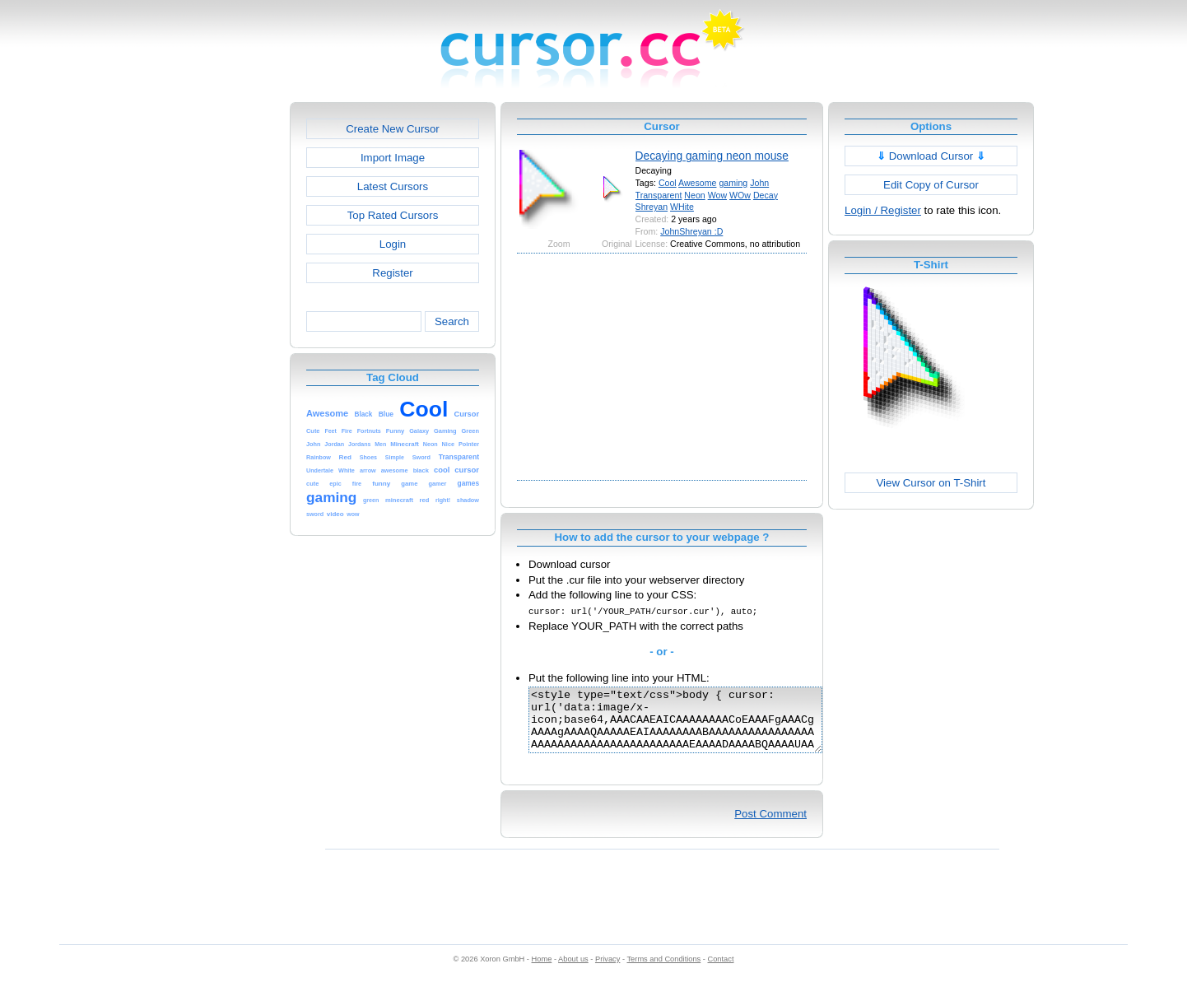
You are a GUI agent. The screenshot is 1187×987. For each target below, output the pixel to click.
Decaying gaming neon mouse (712, 155)
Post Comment (770, 826)
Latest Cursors (392, 186)
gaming (733, 183)
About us (573, 971)
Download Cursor (931, 156)
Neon (694, 195)
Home (542, 971)
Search (452, 321)
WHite (682, 207)
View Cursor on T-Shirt (931, 483)
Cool (668, 183)
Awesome (697, 183)
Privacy (607, 971)
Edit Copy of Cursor (931, 185)
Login (392, 244)
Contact (721, 971)
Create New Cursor (393, 129)
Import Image (393, 157)
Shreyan (651, 207)
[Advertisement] (219, 349)
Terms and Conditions (663, 971)
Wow (717, 195)
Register (392, 273)
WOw (740, 195)
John (759, 183)
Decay (765, 195)
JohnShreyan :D (691, 231)
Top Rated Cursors (393, 215)
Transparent (658, 195)
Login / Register (883, 210)
